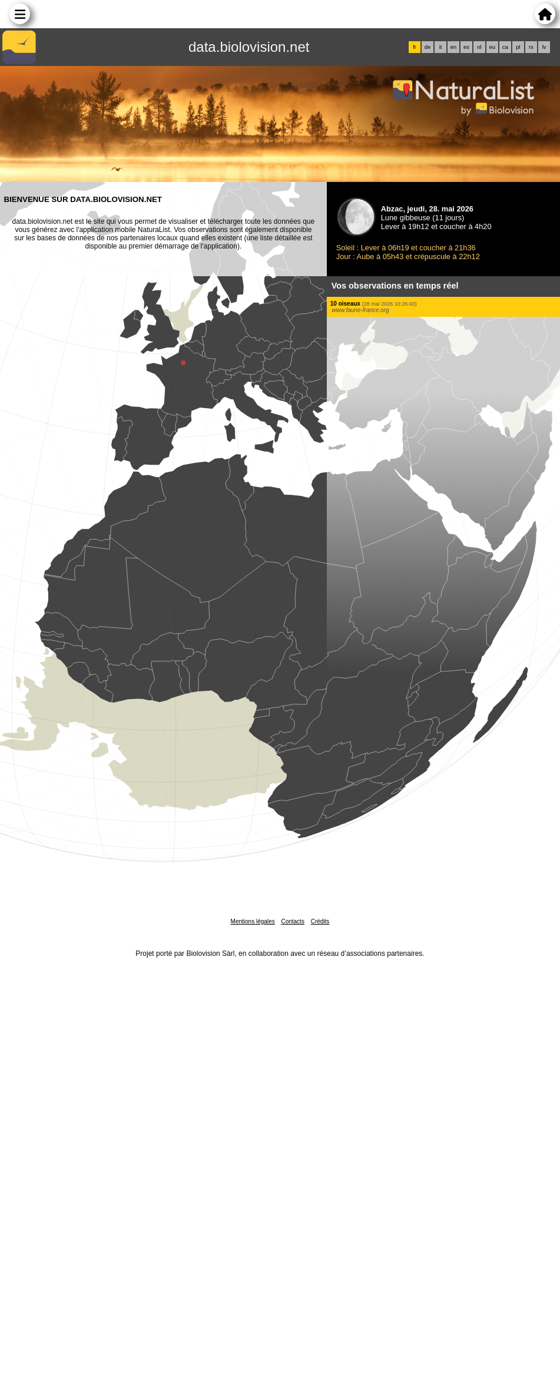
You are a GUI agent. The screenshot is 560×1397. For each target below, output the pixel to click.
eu (492, 47)
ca (505, 47)
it (440, 47)
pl (518, 47)
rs (531, 47)
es (466, 47)
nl (479, 47)
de (427, 47)
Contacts (292, 921)
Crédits (320, 921)
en (453, 47)
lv (544, 47)
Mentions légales (253, 921)
